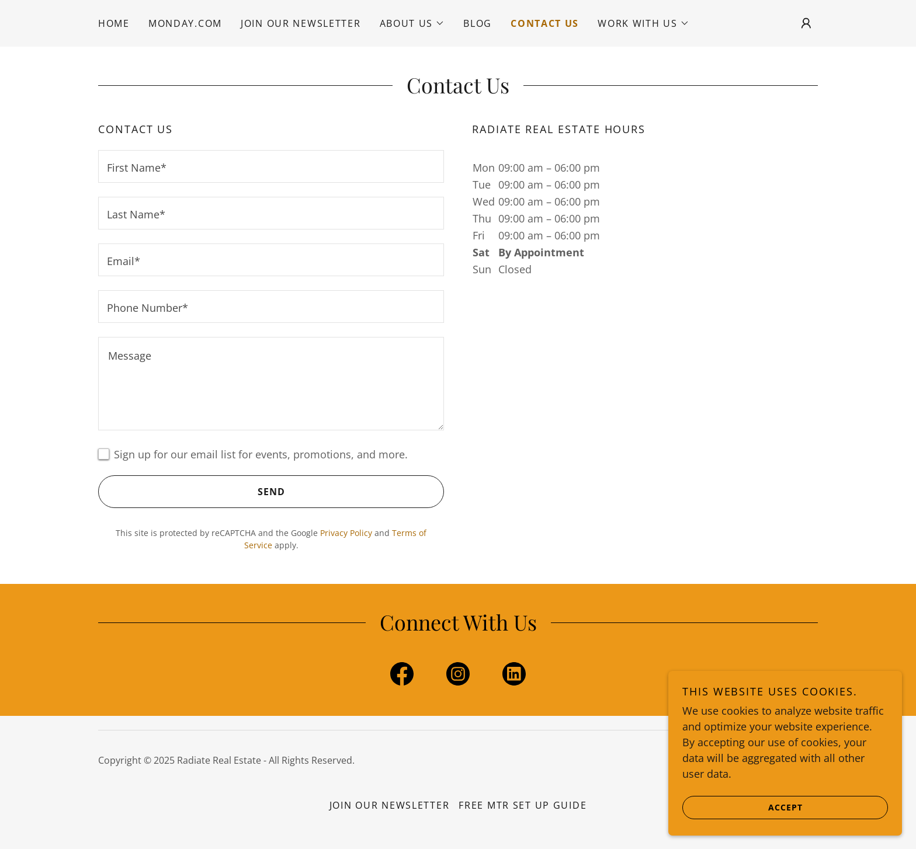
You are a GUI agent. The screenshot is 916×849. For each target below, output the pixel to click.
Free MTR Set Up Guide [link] (523, 805)
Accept (742, 807)
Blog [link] (477, 23)
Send (191, 491)
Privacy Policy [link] (346, 532)
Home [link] (114, 23)
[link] (402, 676)
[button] (412, 23)
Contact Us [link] (545, 23)
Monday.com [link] (185, 23)
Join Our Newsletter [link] (301, 23)
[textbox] (271, 166)
